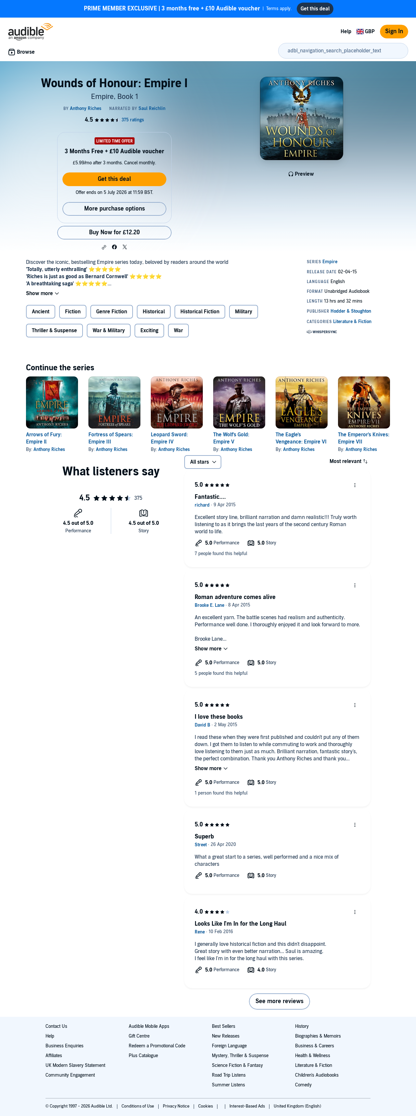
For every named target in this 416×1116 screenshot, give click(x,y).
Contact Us (56, 1026)
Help (346, 31)
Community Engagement (70, 1075)
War (178, 330)
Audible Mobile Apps (149, 1026)
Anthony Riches (49, 449)
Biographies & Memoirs (318, 1036)
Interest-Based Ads (247, 1106)
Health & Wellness (312, 1055)
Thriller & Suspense (54, 330)
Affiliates (54, 1055)
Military (243, 311)
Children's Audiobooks (317, 1075)
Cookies (206, 1106)
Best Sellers (223, 1026)
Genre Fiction (111, 311)
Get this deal (114, 179)
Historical (154, 311)
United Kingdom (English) (297, 1106)
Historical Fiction (199, 311)
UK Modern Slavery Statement (75, 1065)
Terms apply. (188, 9)
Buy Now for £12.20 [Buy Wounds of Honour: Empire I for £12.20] (114, 232)
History (302, 1026)
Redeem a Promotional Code (157, 1046)
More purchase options (114, 208)
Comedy (303, 1085)
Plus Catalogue (143, 1055)
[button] (104, 247)
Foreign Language (229, 1046)
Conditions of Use (138, 1106)
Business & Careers (314, 1046)
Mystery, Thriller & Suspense (240, 1055)
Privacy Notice (176, 1106)
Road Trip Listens (229, 1075)
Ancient (40, 311)
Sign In (394, 31)
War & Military (109, 330)
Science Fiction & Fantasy (237, 1065)
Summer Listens (228, 1085)
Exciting (149, 330)
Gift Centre (139, 1036)
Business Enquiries (65, 1046)
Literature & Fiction (313, 1065)
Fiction (73, 311)
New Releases (226, 1036)
